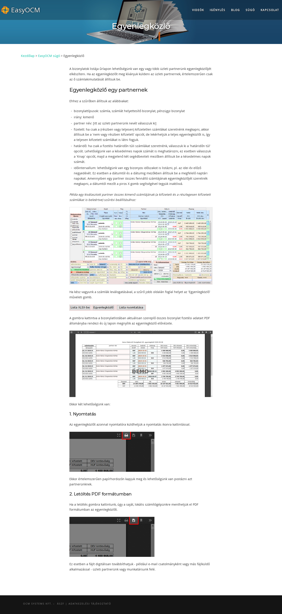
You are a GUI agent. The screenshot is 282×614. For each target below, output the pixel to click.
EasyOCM (25, 9)
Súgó (250, 10)
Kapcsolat (270, 10)
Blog (235, 10)
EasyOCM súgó (49, 56)
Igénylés (217, 10)
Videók (198, 10)
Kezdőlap (28, 56)
